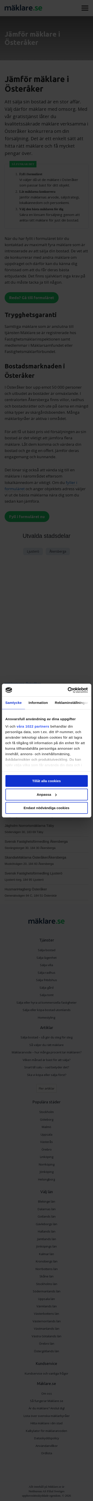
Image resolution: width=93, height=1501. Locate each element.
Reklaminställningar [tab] (71, 703)
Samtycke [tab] (13, 703)
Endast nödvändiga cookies (46, 808)
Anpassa (47, 794)
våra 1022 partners (33, 726)
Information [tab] (38, 703)
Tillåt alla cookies (46, 781)
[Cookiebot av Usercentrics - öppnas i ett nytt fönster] (67, 690)
